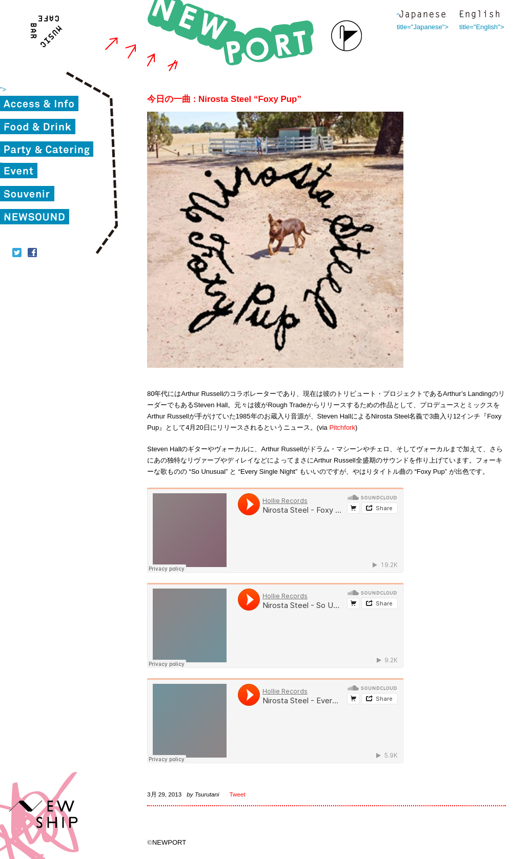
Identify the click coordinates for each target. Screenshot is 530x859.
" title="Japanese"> (422, 15)
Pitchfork (342, 427)
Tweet (238, 794)
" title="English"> (479, 15)
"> (3, 89)
